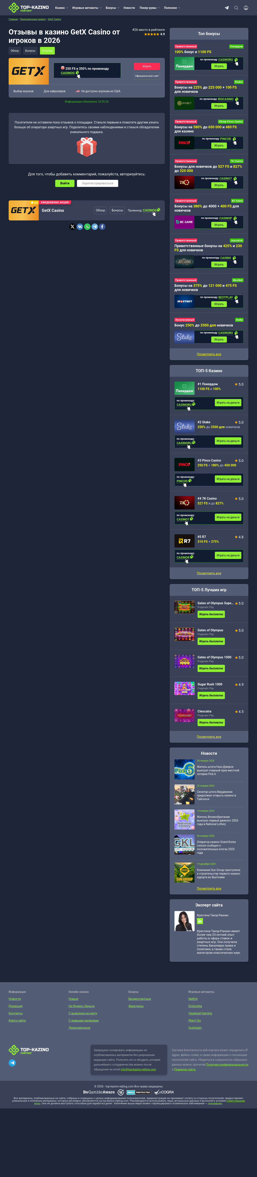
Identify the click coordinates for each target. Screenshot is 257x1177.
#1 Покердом (208, 385)
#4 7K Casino (207, 500)
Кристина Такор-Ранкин (212, 916)
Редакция (15, 1007)
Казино (60, 7)
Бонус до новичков (203, 326)
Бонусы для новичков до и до (208, 169)
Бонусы (111, 7)
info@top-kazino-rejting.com (138, 1070)
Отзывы (48, 50)
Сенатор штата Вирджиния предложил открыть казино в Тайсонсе (216, 796)
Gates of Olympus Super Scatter (216, 604)
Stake (239, 320)
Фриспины (136, 1007)
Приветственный (185, 46)
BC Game (237, 201)
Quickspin (195, 1029)
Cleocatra (204, 712)
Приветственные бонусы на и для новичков (208, 248)
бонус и (192, 52)
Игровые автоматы (85, 7)
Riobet (239, 82)
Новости (129, 7)
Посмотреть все (209, 574)
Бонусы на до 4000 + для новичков (206, 209)
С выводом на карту (83, 1015)
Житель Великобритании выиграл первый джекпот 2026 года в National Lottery (217, 821)
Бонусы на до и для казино (205, 129)
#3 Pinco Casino (209, 461)
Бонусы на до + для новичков (205, 89)
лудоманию (215, 1104)
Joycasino (237, 241)
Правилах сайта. (185, 1070)
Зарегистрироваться (97, 183)
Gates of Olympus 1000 (215, 658)
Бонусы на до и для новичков (205, 288)
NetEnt (193, 1000)
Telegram (226, 7)
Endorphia (195, 1007)
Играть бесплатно (211, 615)
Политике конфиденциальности (227, 1066)
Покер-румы (148, 7)
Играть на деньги (228, 403)
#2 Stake (204, 423)
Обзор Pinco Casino (231, 121)
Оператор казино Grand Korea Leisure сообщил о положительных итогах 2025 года (216, 849)
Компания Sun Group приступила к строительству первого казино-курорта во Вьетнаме (219, 875)
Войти (64, 183)
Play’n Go (195, 1022)
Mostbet (238, 281)
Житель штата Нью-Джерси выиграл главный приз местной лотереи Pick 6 (218, 771)
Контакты (15, 1015)
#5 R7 (202, 538)
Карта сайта (17, 1022)
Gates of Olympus (210, 631)
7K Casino (237, 161)
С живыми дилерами (84, 1022)
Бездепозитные (139, 1000)
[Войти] (244, 8)
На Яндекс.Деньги (82, 1007)
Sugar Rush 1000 (210, 685)
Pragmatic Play (206, 608)
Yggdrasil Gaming (200, 1015)
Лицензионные (79, 1029)
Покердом (236, 46)
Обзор (15, 50)
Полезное (170, 7)
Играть (147, 66)
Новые (73, 1000)
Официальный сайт (147, 75)
